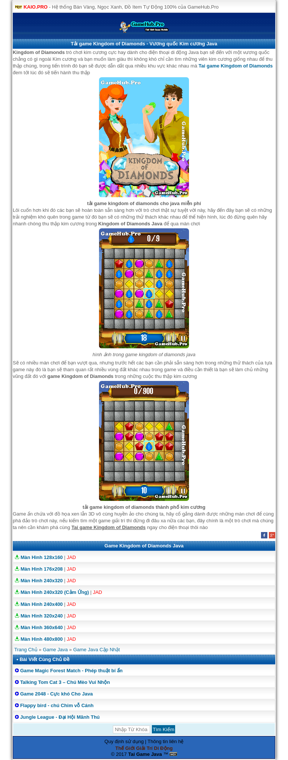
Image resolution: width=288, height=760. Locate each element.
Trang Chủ (26, 649)
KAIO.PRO (36, 7)
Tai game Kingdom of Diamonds (236, 66)
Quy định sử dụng (124, 741)
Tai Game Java (145, 754)
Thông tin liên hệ (166, 741)
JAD (71, 557)
